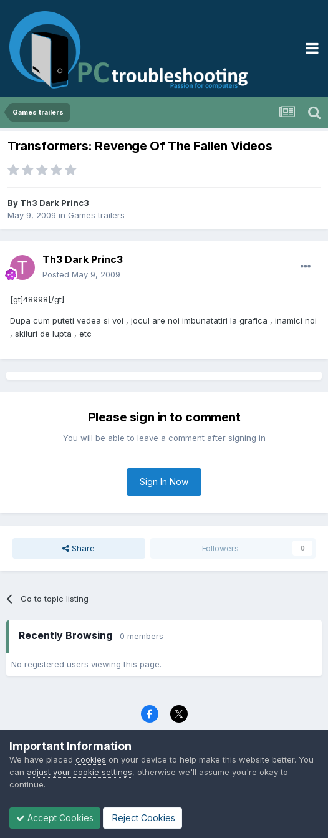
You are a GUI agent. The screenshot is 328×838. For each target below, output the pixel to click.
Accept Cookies (55, 817)
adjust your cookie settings (79, 772)
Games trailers (96, 215)
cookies (90, 759)
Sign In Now (164, 481)
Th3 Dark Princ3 (54, 203)
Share (78, 548)
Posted (81, 274)
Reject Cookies (142, 817)
